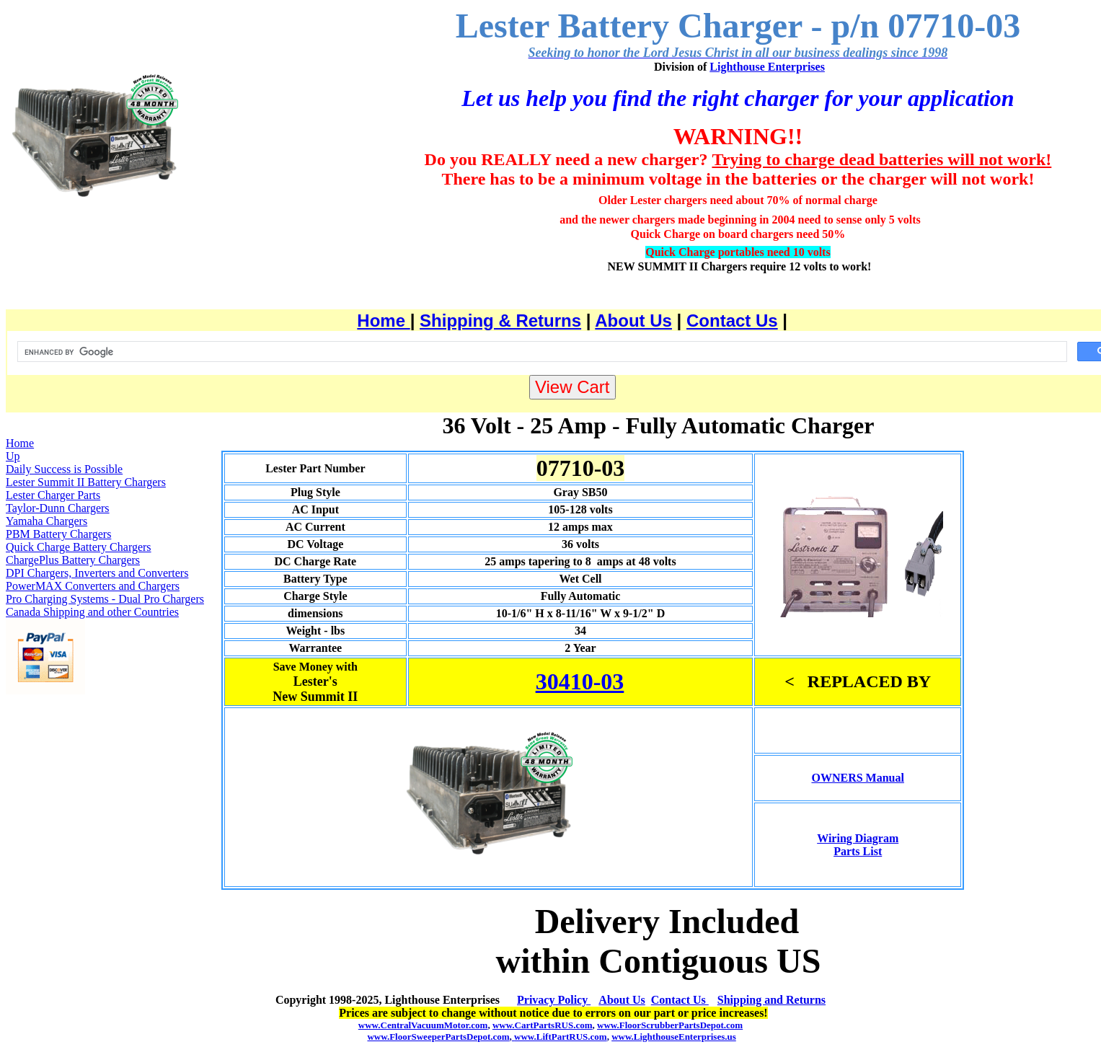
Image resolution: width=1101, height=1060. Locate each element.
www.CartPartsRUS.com (542, 1025)
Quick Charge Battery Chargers (78, 547)
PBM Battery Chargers (58, 534)
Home (383, 320)
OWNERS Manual (857, 778)
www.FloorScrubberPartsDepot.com (670, 1025)
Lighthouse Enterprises (767, 67)
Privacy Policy (554, 1000)
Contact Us (732, 320)
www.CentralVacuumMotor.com (423, 1025)
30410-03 (580, 681)
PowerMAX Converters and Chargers (93, 586)
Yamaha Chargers (46, 521)
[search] (541, 351)
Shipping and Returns (771, 1000)
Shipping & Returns (500, 320)
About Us (633, 320)
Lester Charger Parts (53, 495)
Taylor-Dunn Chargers (58, 508)
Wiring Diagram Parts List (857, 844)
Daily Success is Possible (64, 469)
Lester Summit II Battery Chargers (86, 482)
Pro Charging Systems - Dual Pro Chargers (105, 599)
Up (13, 456)
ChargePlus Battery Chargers (73, 560)
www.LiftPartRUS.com (559, 1036)
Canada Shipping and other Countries (92, 612)
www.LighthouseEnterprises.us (673, 1036)
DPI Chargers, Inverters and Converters (97, 573)
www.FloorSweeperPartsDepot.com (438, 1036)
